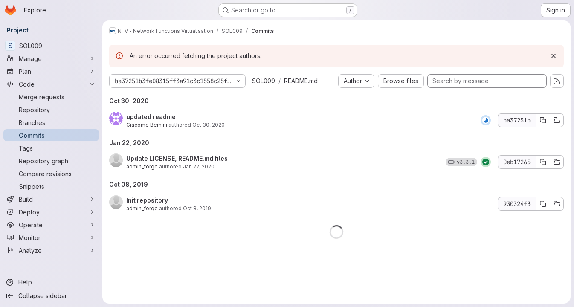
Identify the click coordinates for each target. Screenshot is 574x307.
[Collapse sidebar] (51, 296)
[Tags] (51, 148)
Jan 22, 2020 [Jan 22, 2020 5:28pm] (199, 166)
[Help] (51, 282)
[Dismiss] (553, 56)
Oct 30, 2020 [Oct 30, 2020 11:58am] (208, 125)
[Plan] (51, 71)
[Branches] (51, 122)
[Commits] (51, 135)
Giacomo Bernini (146, 125)
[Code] (51, 84)
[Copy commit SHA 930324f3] (543, 204)
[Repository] (51, 110)
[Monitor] (51, 237)
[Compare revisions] (51, 174)
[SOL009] (51, 46)
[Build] (51, 199)
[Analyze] (51, 250)
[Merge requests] (51, 97)
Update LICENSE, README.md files (177, 158)
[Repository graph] (51, 161)
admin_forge (142, 166)
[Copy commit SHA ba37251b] (543, 120)
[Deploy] (51, 212)
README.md (301, 80)
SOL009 (263, 80)
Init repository (147, 200)
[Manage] (51, 58)
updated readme (151, 116)
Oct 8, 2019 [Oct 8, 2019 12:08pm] (197, 208)
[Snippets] (51, 186)
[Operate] (51, 225)
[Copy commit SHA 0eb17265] (543, 162)
